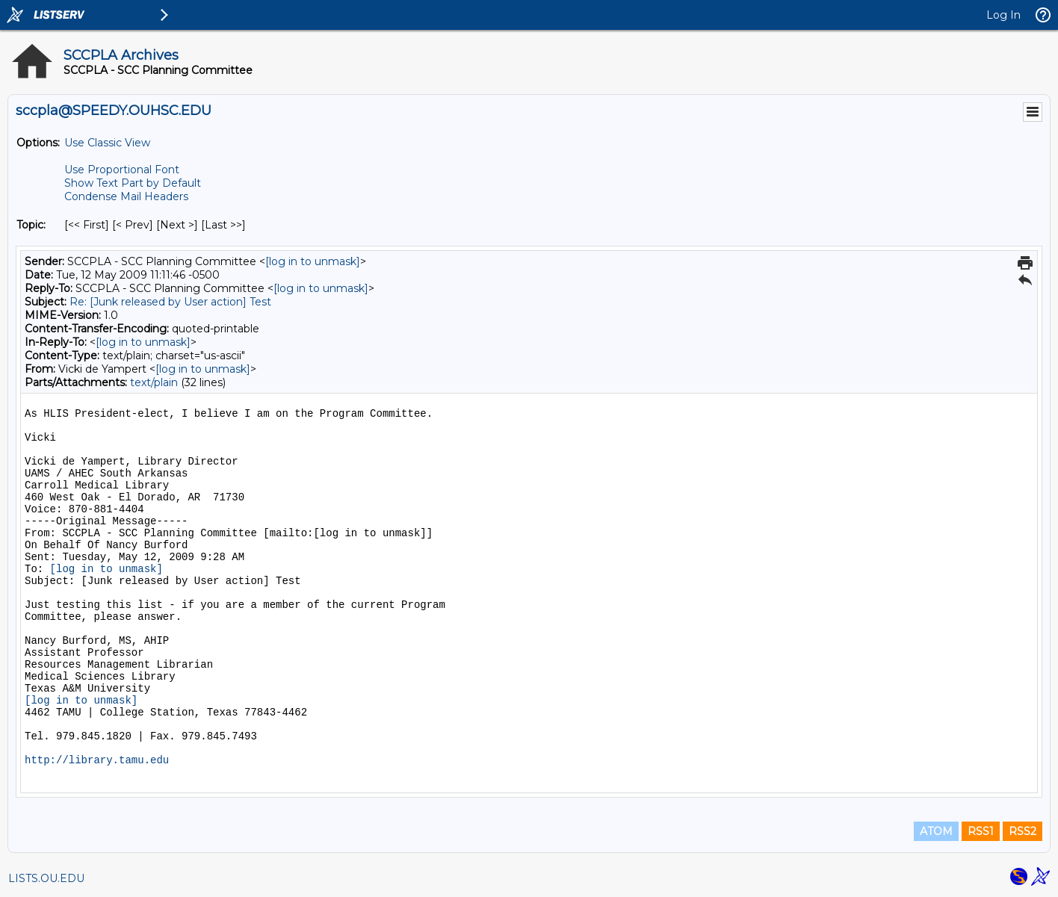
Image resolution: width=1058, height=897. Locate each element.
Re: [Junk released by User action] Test (170, 301)
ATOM (936, 831)
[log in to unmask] (312, 261)
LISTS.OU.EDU (46, 878)
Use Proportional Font (121, 169)
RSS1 (981, 831)
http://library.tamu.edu (97, 760)
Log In (1003, 15)
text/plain (154, 382)
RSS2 (1022, 831)
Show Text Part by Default (132, 183)
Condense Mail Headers (126, 196)
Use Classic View (107, 142)
